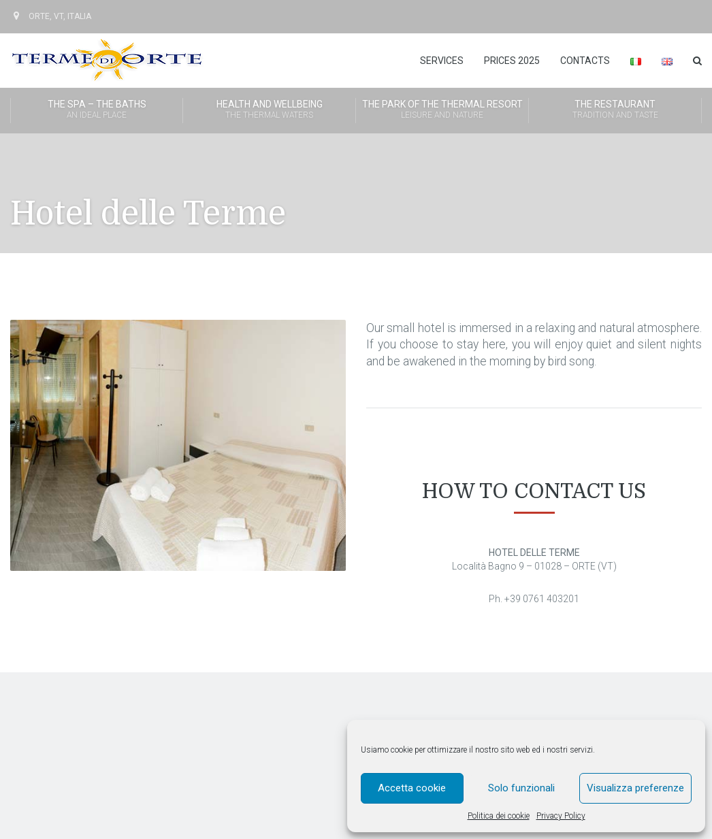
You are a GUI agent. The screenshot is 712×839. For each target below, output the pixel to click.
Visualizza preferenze (635, 788)
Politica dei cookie (499, 816)
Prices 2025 (512, 60)
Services (442, 60)
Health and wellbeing (269, 110)
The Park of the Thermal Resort (442, 110)
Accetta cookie (412, 788)
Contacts (585, 60)
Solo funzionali (521, 788)
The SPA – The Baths (96, 110)
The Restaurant (615, 110)
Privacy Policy (560, 816)
